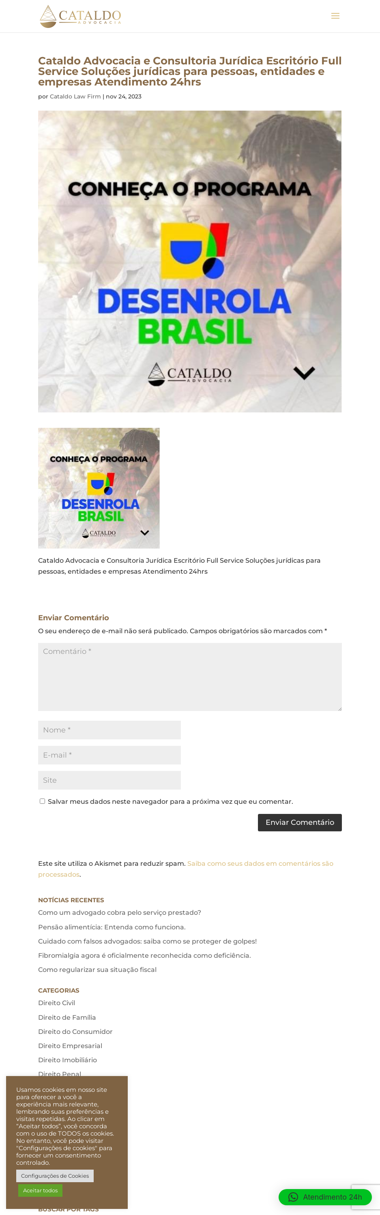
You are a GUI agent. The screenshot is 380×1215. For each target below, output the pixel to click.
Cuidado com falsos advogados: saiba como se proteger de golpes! (147, 941)
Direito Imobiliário (67, 1060)
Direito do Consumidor (75, 1032)
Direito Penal (59, 1074)
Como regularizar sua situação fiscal (97, 970)
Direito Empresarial (70, 1046)
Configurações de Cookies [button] (55, 1175)
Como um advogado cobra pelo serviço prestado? (119, 912)
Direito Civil (56, 1003)
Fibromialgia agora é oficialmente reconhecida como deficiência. (144, 955)
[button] (325, 1197)
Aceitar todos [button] (40, 1190)
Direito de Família (67, 1017)
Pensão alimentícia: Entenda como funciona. (112, 927)
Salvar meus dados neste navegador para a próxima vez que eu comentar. (170, 801)
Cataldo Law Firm (75, 96)
